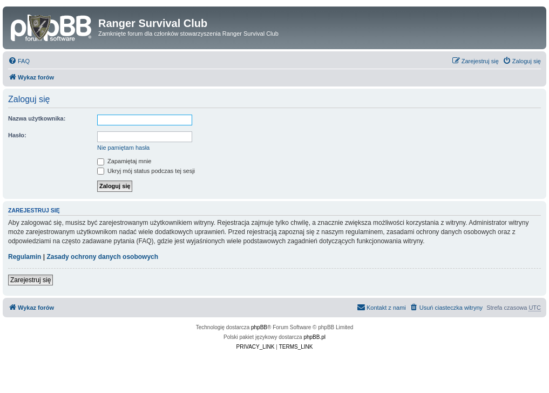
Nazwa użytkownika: (36, 118)
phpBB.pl (314, 337)
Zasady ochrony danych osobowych (102, 257)
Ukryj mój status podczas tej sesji (146, 171)
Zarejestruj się (30, 280)
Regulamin (24, 257)
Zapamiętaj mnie (124, 161)
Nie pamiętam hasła (123, 147)
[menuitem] (19, 61)
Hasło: (17, 135)
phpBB (259, 327)
